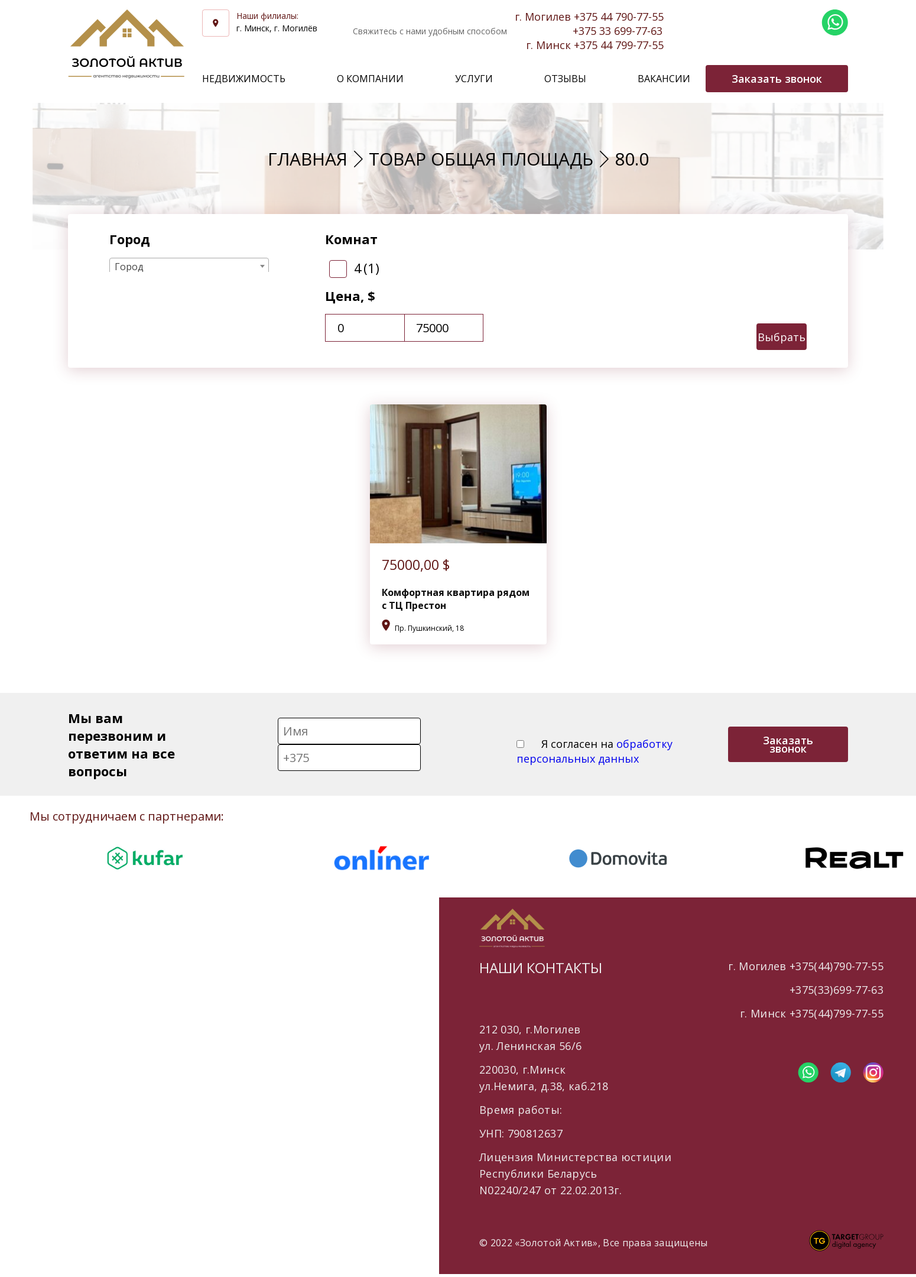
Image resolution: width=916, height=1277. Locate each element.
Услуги (474, 78)
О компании (370, 78)
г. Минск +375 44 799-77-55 (595, 45)
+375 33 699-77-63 (617, 31)
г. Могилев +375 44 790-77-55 (589, 16)
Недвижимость (243, 78)
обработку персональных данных (595, 751)
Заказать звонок (788, 744)
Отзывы (565, 78)
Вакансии (664, 78)
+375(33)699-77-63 (836, 990)
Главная (307, 159)
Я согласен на (595, 751)
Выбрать (781, 337)
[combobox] (189, 266)
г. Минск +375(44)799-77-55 (811, 1013)
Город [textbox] (129, 266)
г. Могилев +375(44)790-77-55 (805, 966)
